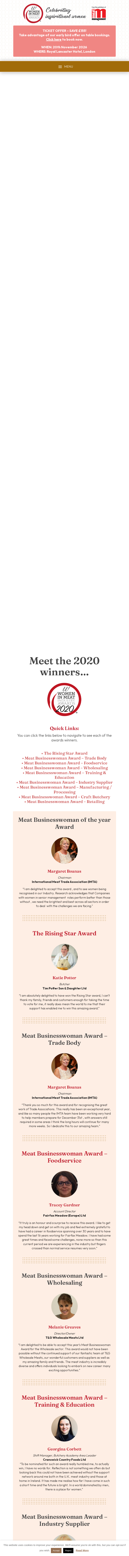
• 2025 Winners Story (79, 1468)
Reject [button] (68, 1550)
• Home (17, 1461)
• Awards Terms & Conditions (29, 1497)
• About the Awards (24, 1465)
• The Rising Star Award (64, 184)
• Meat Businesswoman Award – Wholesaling (64, 198)
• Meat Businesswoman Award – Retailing (64, 232)
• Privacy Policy (22, 1504)
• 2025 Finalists (76, 1482)
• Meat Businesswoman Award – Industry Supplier (64, 212)
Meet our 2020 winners (64, 1414)
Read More (82, 1550)
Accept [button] (56, 1550)
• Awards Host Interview (81, 1479)
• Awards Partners (23, 1472)
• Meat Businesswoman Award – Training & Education (64, 206)
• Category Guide (23, 1468)
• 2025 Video (75, 1472)
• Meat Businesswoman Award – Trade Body (64, 188)
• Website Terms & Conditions (30, 1500)
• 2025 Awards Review (80, 1461)
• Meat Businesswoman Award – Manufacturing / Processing (64, 220)
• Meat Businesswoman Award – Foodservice (64, 193)
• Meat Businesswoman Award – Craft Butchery (64, 227)
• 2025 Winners (76, 1465)
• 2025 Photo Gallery (79, 1475)
